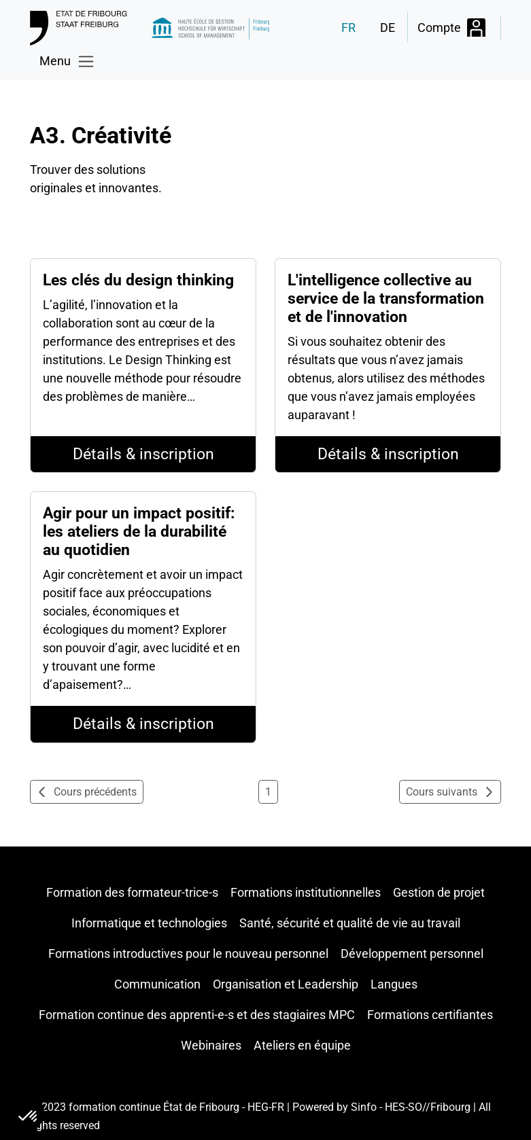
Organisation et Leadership (285, 984)
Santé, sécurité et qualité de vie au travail (349, 923)
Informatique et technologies (149, 923)
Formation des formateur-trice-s (132, 892)
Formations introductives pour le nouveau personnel (188, 953)
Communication (157, 984)
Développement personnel (412, 953)
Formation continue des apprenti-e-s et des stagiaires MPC (197, 1015)
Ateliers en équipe (302, 1045)
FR (348, 27)
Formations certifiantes (430, 1015)
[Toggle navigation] (67, 61)
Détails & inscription (143, 454)
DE (387, 27)
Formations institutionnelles (305, 892)
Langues (394, 984)
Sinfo (364, 1107)
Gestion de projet (439, 892)
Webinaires (211, 1045)
